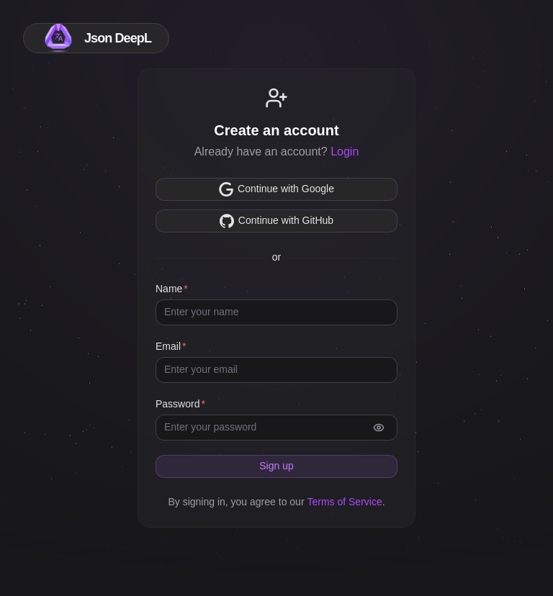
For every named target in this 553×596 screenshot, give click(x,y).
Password (177, 404)
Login (345, 151)
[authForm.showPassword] (379, 427)
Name (169, 288)
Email (168, 346)
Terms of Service (344, 501)
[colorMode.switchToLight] (515, 37)
